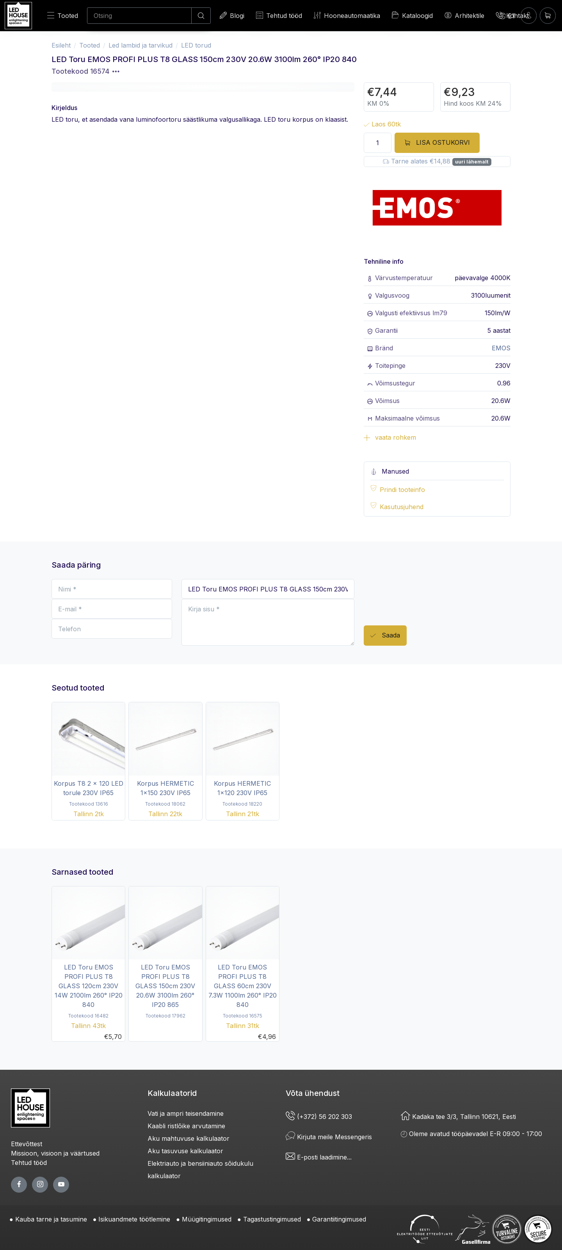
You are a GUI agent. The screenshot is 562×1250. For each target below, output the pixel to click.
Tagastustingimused (272, 1219)
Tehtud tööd (279, 15)
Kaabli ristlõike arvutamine (186, 1126)
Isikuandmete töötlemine (134, 1219)
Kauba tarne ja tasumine (51, 1219)
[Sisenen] (529, 15)
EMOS (501, 348)
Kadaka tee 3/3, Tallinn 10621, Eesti (458, 1116)
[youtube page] (61, 1185)
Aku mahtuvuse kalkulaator (188, 1138)
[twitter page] (40, 1185)
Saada (385, 635)
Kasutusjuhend (401, 507)
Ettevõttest (26, 1144)
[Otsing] (139, 15)
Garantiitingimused (339, 1219)
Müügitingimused (206, 1219)
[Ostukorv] (548, 15)
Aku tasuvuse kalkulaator (185, 1151)
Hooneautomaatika (347, 15)
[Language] (508, 16)
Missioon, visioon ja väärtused (55, 1153)
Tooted (62, 15)
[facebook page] (19, 1185)
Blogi (232, 15)
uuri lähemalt (471, 162)
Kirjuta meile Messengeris (329, 1137)
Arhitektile (464, 15)
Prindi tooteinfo (402, 490)
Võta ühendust (313, 1093)
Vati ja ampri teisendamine (186, 1113)
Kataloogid (412, 15)
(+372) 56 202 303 (319, 1116)
